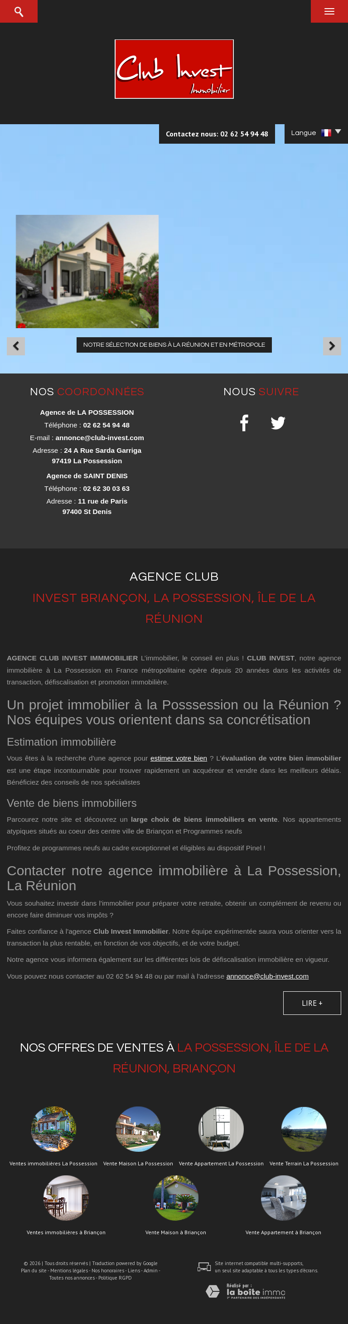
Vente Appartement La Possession (221, 1163)
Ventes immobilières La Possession (53, 1163)
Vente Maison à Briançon (175, 1232)
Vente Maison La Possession (138, 1163)
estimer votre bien (178, 758)
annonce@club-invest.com (99, 437)
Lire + (312, 1003)
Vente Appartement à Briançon (283, 1232)
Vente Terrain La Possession (304, 1163)
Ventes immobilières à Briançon (66, 1232)
